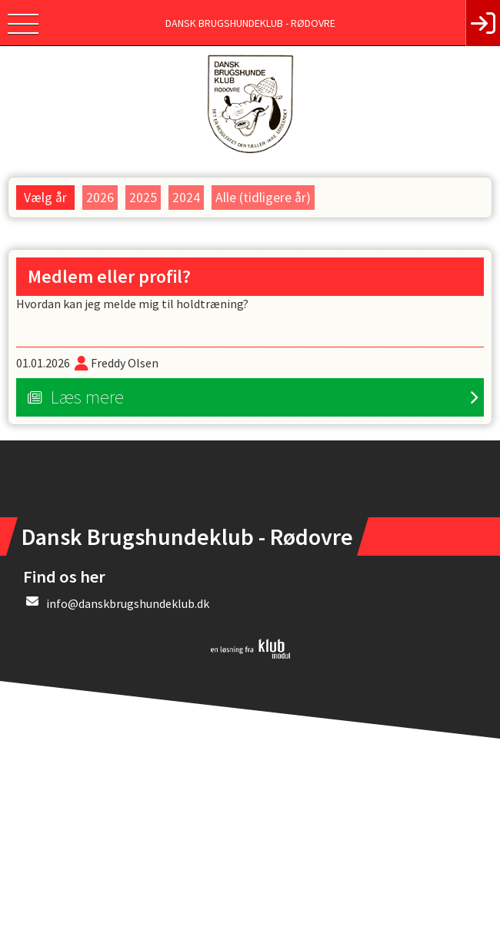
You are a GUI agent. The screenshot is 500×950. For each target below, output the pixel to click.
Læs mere (87, 397)
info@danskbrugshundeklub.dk (127, 603)
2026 (100, 197)
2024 (186, 197)
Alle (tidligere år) (263, 197)
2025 (143, 197)
